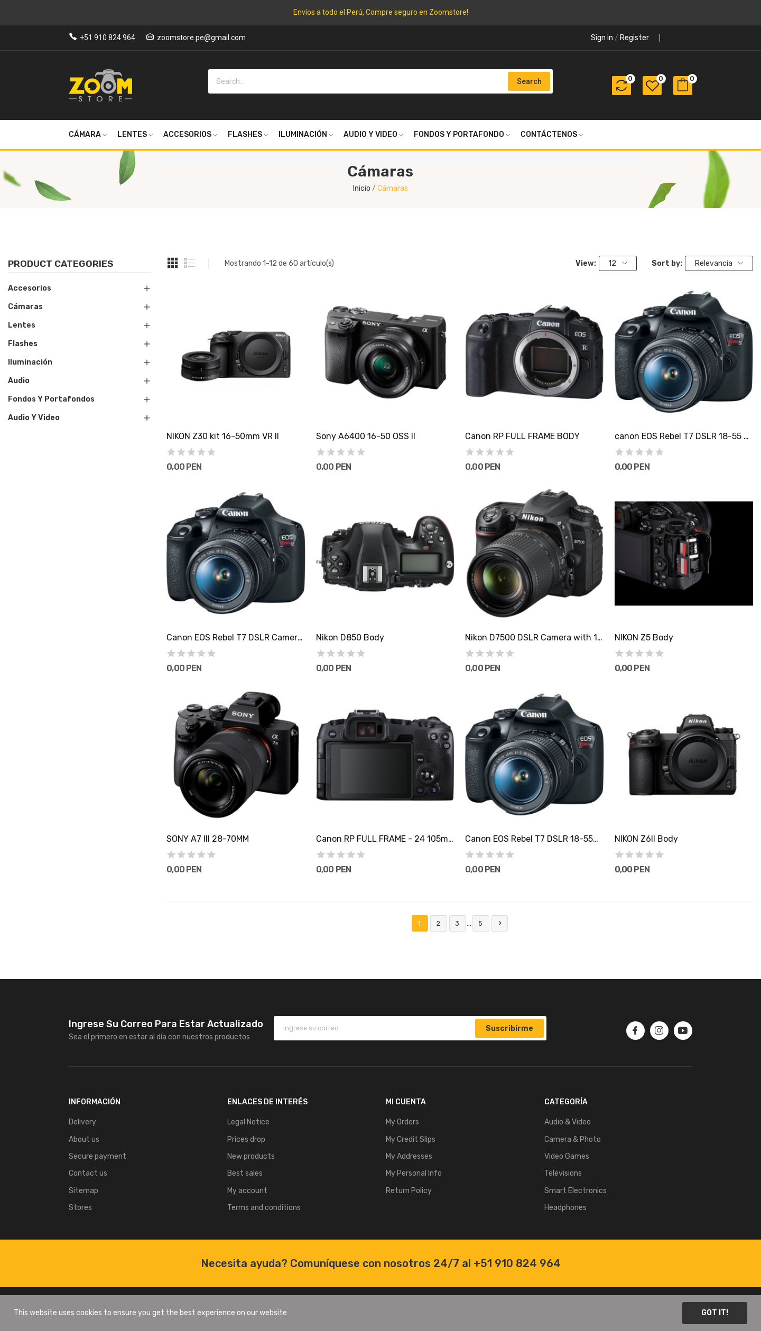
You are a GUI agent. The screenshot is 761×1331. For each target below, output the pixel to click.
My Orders (402, 1122)
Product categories (61, 264)
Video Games (566, 1156)
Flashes (23, 343)
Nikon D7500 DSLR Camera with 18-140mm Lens (534, 637)
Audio (19, 380)
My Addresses (409, 1156)
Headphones (565, 1207)
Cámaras (25, 306)
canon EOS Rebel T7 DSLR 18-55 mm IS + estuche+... (684, 436)
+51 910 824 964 (107, 37)
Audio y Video (34, 417)
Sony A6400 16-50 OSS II (365, 436)
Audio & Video (567, 1122)
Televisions (563, 1173)
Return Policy (409, 1190)
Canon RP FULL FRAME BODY (522, 436)
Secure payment (97, 1156)
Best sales (245, 1173)
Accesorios (29, 288)
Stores (80, 1207)
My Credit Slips (410, 1139)
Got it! (714, 1312)
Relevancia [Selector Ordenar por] (719, 263)
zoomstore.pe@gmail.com (201, 37)
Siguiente (500, 923)
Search (529, 81)
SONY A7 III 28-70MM (207, 839)
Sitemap (83, 1190)
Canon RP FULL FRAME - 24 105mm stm (385, 839)
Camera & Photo (572, 1139)
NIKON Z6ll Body (646, 839)
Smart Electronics (575, 1190)
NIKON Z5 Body (644, 637)
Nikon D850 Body (350, 637)
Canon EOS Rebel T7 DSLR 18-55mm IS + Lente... (534, 839)
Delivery (82, 1122)
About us (84, 1139)
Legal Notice (248, 1122)
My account (247, 1190)
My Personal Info (414, 1173)
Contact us (88, 1173)
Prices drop (246, 1139)
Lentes (21, 325)
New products (251, 1156)
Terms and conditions (264, 1207)
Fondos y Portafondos (51, 399)
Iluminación (30, 362)
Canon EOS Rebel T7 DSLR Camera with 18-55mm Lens (235, 637)
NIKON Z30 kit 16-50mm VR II (222, 436)
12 (617, 263)
